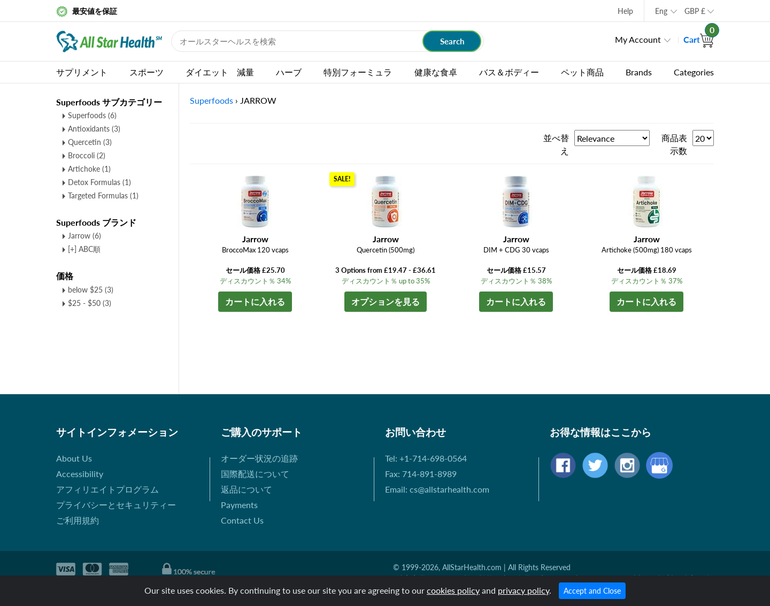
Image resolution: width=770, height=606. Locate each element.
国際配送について (255, 474)
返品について (246, 489)
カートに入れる (255, 301)
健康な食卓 (435, 72)
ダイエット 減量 (220, 72)
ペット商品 (582, 72)
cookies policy (453, 590)
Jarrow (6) (84, 235)
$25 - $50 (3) (89, 303)
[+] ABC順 (84, 249)
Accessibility (79, 474)
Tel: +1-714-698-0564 (426, 458)
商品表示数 (674, 144)
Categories (694, 72)
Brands (639, 72)
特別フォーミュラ (358, 72)
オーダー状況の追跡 (259, 458)
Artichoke (89, 168)
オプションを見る (385, 301)
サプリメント (81, 72)
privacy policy (523, 590)
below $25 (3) (90, 289)
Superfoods (92, 115)
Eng (661, 11)
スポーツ (146, 72)
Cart (698, 39)
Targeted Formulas (103, 195)
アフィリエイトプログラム (107, 489)
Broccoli (86, 155)
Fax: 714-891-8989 (421, 474)
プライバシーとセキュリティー (116, 505)
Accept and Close (592, 590)
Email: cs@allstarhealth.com (437, 489)
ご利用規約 (77, 520)
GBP (694, 11)
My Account (638, 39)
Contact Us (242, 520)
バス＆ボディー (509, 72)
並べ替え (556, 144)
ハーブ (289, 72)
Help (625, 11)
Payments (239, 505)
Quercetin (90, 142)
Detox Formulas (99, 182)
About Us (74, 458)
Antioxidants (94, 128)
